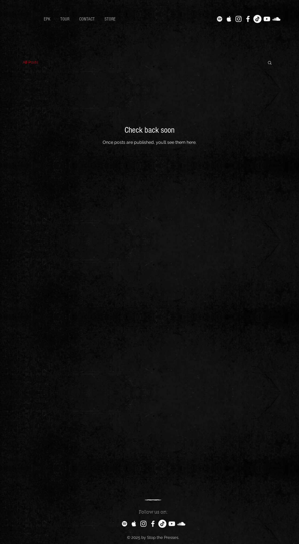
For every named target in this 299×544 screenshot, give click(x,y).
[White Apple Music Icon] (229, 19)
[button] (269, 63)
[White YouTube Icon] (267, 19)
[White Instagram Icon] (238, 19)
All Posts (30, 62)
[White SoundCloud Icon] (276, 19)
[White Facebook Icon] (248, 19)
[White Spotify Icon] (220, 19)
